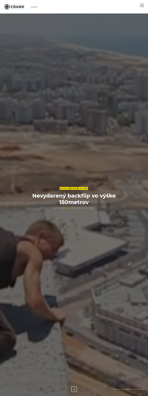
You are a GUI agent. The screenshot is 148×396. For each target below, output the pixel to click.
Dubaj (74, 188)
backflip (64, 188)
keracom (66, 208)
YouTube (83, 188)
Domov (34, 7)
